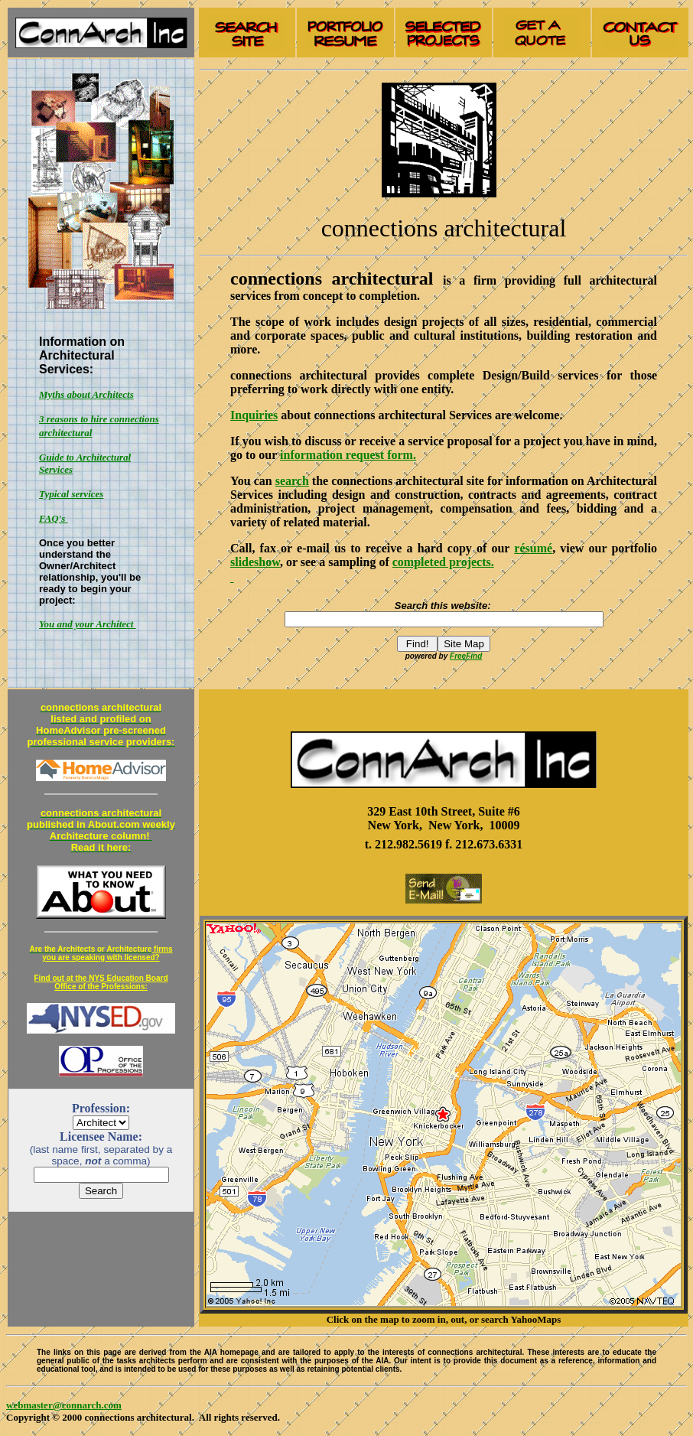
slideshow (255, 561)
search (292, 480)
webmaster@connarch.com (64, 1405)
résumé (533, 548)
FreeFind (466, 656)
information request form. (348, 454)
